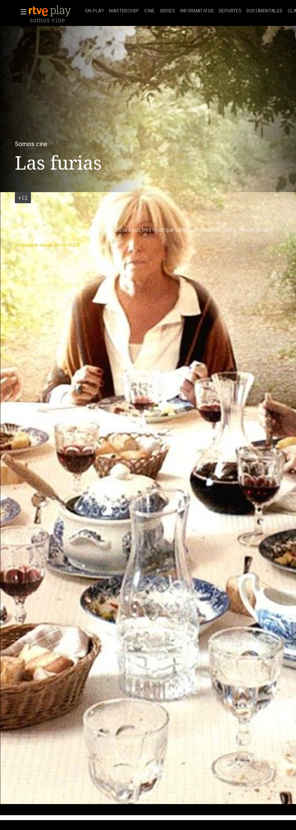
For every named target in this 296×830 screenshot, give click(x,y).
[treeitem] (94, 11)
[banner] (55, 11)
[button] (21, 12)
